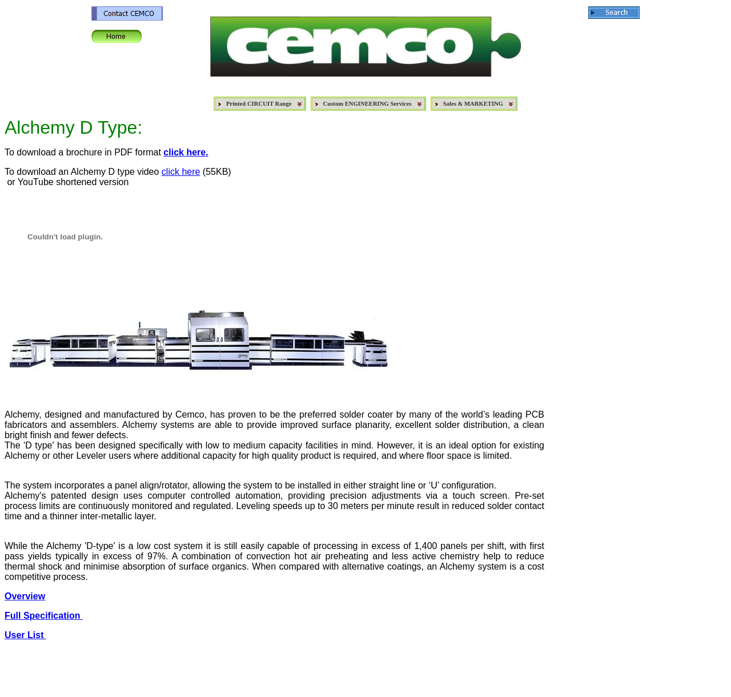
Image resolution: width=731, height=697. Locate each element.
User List (25, 635)
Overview (25, 596)
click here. (185, 152)
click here (181, 172)
